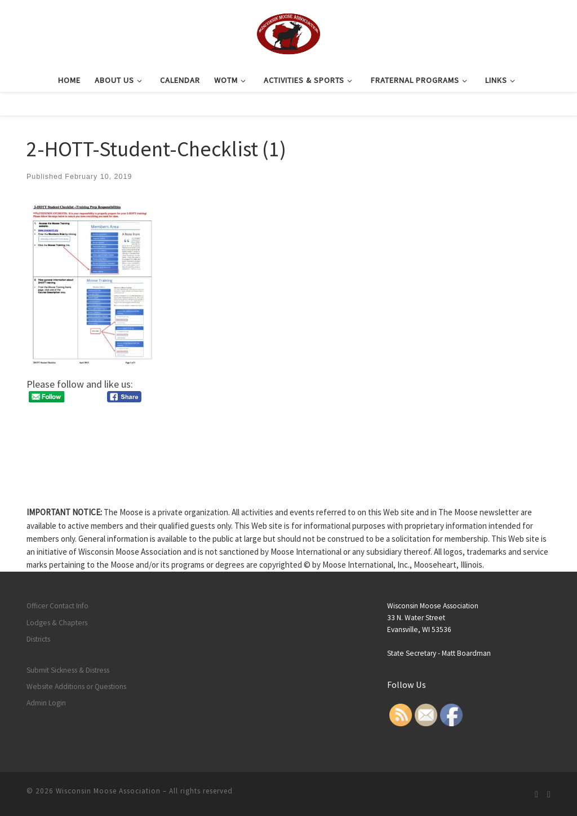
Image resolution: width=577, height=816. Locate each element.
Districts (38, 639)
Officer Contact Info (57, 606)
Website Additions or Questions (76, 686)
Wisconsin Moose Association (108, 791)
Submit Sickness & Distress (67, 670)
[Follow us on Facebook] (549, 794)
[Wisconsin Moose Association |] (288, 32)
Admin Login (46, 703)
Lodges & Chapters (56, 623)
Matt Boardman (466, 653)
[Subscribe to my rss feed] (536, 794)
